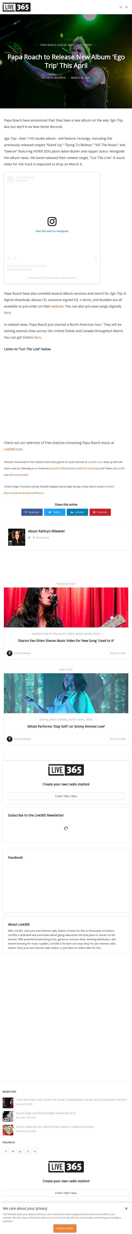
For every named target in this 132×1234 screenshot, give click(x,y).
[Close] (126, 1208)
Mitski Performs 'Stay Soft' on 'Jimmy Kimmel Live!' (66, 726)
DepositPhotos (34, 493)
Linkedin (77, 512)
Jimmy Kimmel (58, 719)
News (88, 45)
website (58, 306)
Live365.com (13, 449)
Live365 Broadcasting (86, 468)
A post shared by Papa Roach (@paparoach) (52, 277)
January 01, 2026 (24, 1104)
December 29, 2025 (26, 1117)
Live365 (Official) (59, 468)
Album (61, 45)
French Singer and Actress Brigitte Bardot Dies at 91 (46, 1113)
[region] (66, 1218)
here (7, 313)
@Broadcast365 (18, 474)
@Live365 (119, 468)
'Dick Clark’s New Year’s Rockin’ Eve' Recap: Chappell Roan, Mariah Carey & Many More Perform (71, 1099)
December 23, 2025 (26, 1131)
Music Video (66, 633)
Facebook (32, 512)
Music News (75, 45)
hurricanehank (13, 493)
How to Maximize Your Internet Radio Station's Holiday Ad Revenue (55, 1126)
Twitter (55, 512)
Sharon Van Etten (44, 633)
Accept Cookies (64, 1228)
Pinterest (100, 512)
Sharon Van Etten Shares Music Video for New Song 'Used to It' (66, 640)
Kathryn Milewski (51, 531)
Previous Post (66, 584)
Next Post (66, 669)
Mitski (43, 719)
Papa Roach (48, 45)
